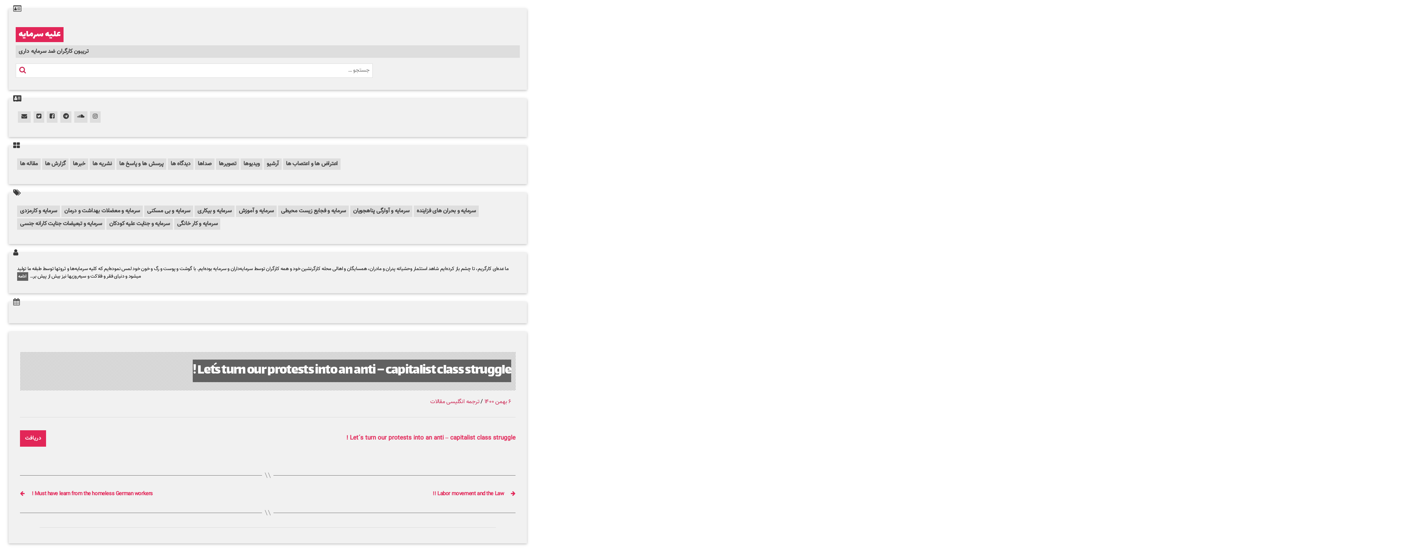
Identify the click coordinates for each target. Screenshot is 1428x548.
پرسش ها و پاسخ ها (141, 163)
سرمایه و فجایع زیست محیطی (313, 211)
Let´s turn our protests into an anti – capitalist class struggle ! (352, 371)
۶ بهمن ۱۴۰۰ (497, 401)
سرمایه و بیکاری (214, 211)
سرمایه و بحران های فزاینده (446, 211)
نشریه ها (102, 163)
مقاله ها (29, 163)
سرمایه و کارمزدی (38, 211)
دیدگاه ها (181, 163)
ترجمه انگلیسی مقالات (454, 401)
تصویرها (227, 163)
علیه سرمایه (40, 34)
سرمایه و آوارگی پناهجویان (381, 211)
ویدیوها (251, 163)
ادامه (22, 276)
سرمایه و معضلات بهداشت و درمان (102, 211)
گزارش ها (55, 163)
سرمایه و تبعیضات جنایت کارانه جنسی (61, 223)
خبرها (79, 163)
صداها (205, 163)
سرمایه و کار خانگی (197, 223)
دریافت (33, 438)
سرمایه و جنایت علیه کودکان (139, 223)
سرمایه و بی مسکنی (168, 211)
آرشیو (273, 163)
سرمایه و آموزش (256, 211)
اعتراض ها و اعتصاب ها (312, 163)
